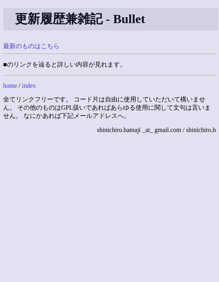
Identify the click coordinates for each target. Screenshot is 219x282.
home (10, 85)
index (29, 85)
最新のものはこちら (31, 46)
